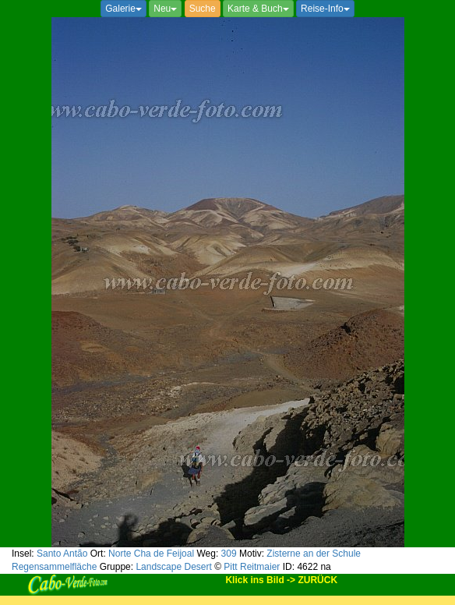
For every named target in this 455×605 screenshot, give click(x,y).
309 (229, 553)
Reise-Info (325, 8)
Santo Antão (62, 553)
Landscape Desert (173, 566)
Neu (165, 8)
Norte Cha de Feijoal (151, 553)
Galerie (123, 8)
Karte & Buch (258, 8)
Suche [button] (202, 8)
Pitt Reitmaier (252, 566)
